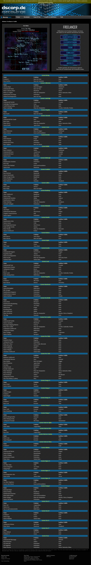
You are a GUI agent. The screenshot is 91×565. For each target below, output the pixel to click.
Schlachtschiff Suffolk (8, 321)
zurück (45, 69)
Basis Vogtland (7, 144)
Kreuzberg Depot (7, 309)
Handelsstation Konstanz (9, 493)
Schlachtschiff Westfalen (9, 198)
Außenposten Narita (8, 342)
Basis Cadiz (6, 409)
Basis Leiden (6, 186)
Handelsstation (27, 557)
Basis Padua (6, 188)
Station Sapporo (7, 215)
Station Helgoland (7, 466)
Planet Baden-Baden (8, 495)
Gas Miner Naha (7, 465)
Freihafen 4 (6, 280)
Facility (37, 558)
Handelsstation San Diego (9, 94)
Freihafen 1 (6, 394)
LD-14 (5, 271)
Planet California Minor (9, 90)
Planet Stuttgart (7, 497)
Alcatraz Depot (7, 87)
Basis (29, 556)
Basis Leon (6, 403)
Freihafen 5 (6, 401)
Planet (31, 556)
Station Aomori (7, 223)
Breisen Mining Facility (9, 417)
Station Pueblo (6, 125)
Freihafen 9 (6, 445)
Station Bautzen (7, 138)
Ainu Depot (6, 209)
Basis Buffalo (6, 361)
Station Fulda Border (8, 175)
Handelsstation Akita (8, 221)
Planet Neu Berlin (7, 313)
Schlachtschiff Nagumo (9, 252)
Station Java (6, 507)
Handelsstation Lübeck (9, 200)
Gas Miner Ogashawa (8, 482)
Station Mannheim (7, 179)
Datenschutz (71, 557)
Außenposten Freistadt (8, 420)
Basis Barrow (6, 236)
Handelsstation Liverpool (9, 294)
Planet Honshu (6, 229)
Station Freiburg (7, 491)
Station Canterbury (8, 323)
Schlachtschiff (37, 556)
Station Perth (6, 167)
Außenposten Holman (8, 524)
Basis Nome (6, 246)
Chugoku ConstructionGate (10, 213)
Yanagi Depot (6, 468)
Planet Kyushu (6, 257)
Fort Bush (5, 365)
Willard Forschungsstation (9, 96)
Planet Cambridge (7, 108)
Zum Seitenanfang (5, 561)
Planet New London (8, 326)
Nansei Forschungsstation (9, 255)
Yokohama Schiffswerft (9, 351)
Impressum (71, 558)
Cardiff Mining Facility (9, 106)
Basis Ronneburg (7, 411)
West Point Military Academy (10, 378)
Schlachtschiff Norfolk (8, 102)
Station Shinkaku (7, 518)
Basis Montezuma (7, 131)
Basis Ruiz (6, 432)
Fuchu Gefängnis (7, 455)
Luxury (40, 559)
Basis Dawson (6, 238)
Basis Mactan (6, 282)
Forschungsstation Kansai (9, 225)
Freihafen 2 (6, 79)
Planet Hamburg (7, 202)
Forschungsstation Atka (9, 474)
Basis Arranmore (7, 150)
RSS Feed (49, 556)
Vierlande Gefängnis (8, 204)
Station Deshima (7, 453)
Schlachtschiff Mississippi (9, 539)
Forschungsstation (28, 559)
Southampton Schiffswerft (9, 328)
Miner (25, 561)
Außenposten (32, 558)
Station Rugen (6, 395)
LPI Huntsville (7, 543)
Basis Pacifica (6, 81)
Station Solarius (7, 386)
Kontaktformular (72, 556)
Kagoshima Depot (7, 253)
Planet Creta (6, 438)
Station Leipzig (7, 140)
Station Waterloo (7, 334)
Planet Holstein (7, 181)
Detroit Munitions (7, 363)
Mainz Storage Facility (9, 177)
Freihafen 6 (6, 514)
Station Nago (6, 516)
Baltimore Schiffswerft (9, 357)
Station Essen (6, 307)
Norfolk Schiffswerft (8, 369)
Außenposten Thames (8, 330)
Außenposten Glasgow (8, 269)
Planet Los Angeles (8, 92)
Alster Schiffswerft (8, 194)
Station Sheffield (7, 296)
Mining (33, 559)
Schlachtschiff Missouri (9, 359)
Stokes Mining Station (8, 275)
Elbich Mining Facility (8, 418)
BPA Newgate (6, 290)
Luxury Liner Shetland (8, 165)
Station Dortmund (7, 305)
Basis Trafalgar (7, 332)
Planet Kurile (6, 476)
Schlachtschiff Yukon (8, 88)
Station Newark (7, 367)
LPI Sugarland (6, 545)
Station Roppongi (7, 346)
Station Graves (7, 156)
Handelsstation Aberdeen (9, 161)
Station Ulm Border (8, 499)
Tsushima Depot (7, 259)
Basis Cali (5, 505)
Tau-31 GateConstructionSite (10, 509)
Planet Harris (6, 526)
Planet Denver (6, 123)
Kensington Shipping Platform (10, 324)
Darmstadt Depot (7, 489)
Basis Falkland (7, 532)
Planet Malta (6, 426)
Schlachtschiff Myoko (8, 451)
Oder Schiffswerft (7, 311)
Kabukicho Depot (7, 340)
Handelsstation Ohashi (8, 457)
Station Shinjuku (7, 349)
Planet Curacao (7, 133)
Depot (32, 557)
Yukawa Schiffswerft (8, 230)
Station (25, 556)
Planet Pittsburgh (7, 372)
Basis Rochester (7, 374)
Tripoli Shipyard (7, 440)
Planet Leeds (6, 273)
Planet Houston (7, 547)
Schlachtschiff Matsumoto (9, 211)
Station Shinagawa (8, 347)
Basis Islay (6, 163)
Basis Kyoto (6, 113)
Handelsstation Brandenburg (10, 303)
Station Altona (6, 196)
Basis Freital (6, 384)
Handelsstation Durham (9, 267)
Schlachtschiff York (8, 265)
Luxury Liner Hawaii (8, 484)
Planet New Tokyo (7, 344)
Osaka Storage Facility (8, 227)
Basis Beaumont (7, 541)
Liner (37, 559)
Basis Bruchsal (7, 173)
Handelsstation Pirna (8, 142)
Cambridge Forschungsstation (10, 104)
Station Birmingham (8, 288)
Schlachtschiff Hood (8, 154)
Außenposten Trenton (8, 376)
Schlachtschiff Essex (8, 152)
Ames (4, 244)
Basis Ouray (6, 121)
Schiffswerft (26, 558)
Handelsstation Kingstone (9, 292)
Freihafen (36, 557)
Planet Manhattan (7, 371)
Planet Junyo (6, 459)
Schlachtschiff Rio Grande (9, 119)
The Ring (5, 315)
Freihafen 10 (6, 534)
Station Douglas (7, 392)
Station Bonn (6, 301)
